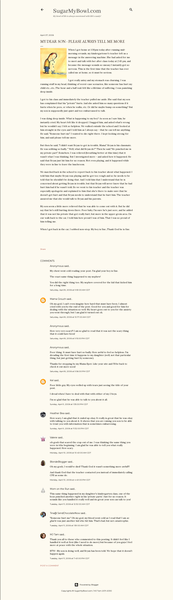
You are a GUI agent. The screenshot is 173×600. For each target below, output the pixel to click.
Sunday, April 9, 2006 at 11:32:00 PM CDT (69, 428)
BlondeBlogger (58, 461)
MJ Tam (54, 534)
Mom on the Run (59, 488)
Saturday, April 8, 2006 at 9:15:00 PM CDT (69, 338)
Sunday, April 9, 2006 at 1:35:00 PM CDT (69, 404)
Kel (51, 380)
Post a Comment (49, 565)
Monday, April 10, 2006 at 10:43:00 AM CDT (70, 452)
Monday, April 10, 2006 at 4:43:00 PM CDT (70, 480)
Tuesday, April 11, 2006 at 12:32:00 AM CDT (70, 504)
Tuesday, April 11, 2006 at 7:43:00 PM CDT (69, 558)
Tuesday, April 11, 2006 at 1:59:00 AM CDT (69, 525)
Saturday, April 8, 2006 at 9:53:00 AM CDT (70, 290)
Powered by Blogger (87, 585)
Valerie (53, 437)
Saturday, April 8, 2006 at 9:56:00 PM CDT (70, 371)
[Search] (131, 9)
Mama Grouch (58, 299)
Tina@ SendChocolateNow (65, 513)
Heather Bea (57, 413)
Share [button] (43, 249)
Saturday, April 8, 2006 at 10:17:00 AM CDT (70, 317)
